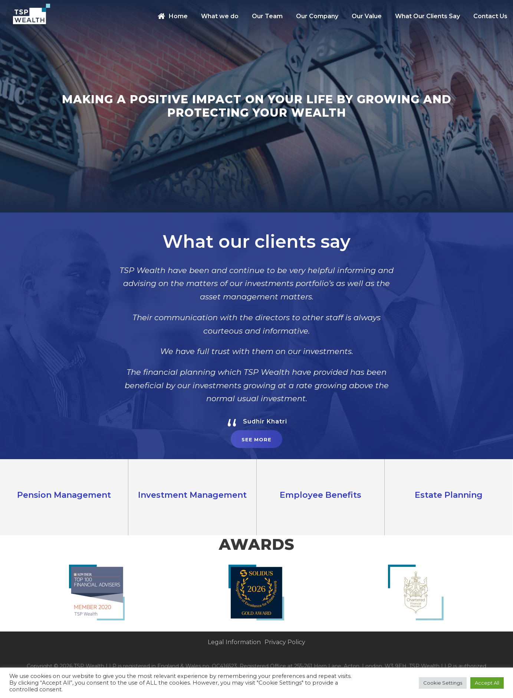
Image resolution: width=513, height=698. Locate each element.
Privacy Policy (284, 642)
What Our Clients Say (427, 16)
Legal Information (234, 642)
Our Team (267, 16)
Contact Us (490, 16)
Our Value (367, 16)
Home (173, 16)
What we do (220, 16)
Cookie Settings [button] (442, 683)
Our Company (317, 16)
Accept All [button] (487, 683)
